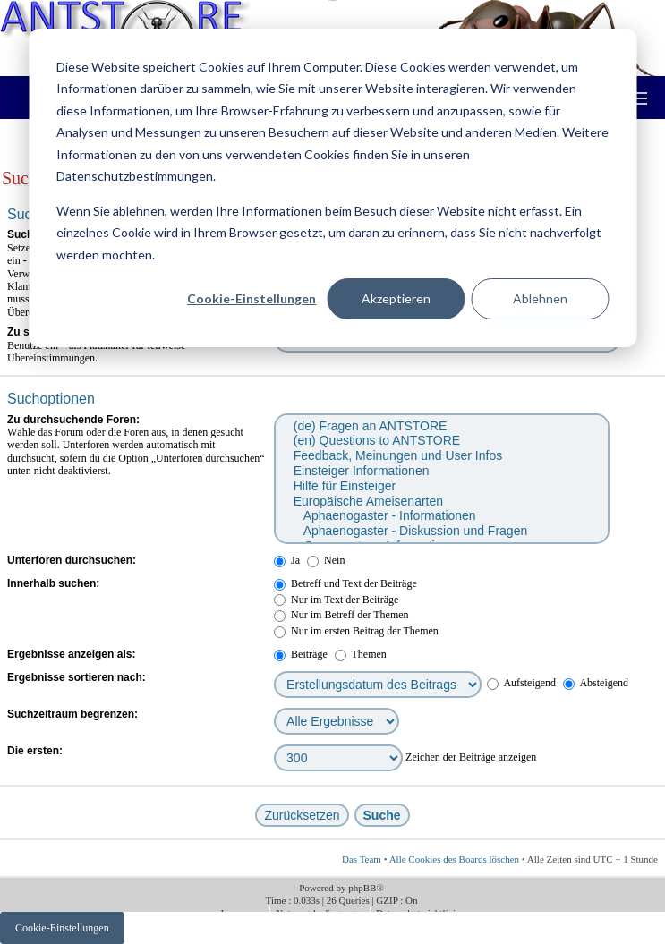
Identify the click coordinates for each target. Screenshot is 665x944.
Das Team (361, 859)
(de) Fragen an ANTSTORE (441, 426)
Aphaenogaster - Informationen (441, 515)
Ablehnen (540, 298)
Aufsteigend (521, 682)
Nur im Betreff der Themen (341, 614)
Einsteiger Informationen (441, 471)
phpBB (362, 887)
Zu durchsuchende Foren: (73, 419)
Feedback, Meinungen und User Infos (441, 455)
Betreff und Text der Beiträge (345, 583)
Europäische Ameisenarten (441, 501)
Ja (287, 560)
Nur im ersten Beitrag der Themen (356, 631)
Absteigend (595, 682)
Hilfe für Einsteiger (441, 486)
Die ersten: (35, 750)
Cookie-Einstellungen (251, 298)
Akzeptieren (396, 298)
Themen (361, 654)
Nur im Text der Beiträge (336, 599)
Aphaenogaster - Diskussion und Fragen (441, 531)
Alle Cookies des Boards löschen (454, 859)
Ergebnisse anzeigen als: (71, 654)
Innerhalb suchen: (53, 583)
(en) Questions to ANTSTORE (441, 440)
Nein (326, 560)
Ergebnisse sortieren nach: (76, 677)
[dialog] (332, 188)
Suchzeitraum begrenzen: (72, 714)
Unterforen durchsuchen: (71, 560)
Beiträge (301, 654)
